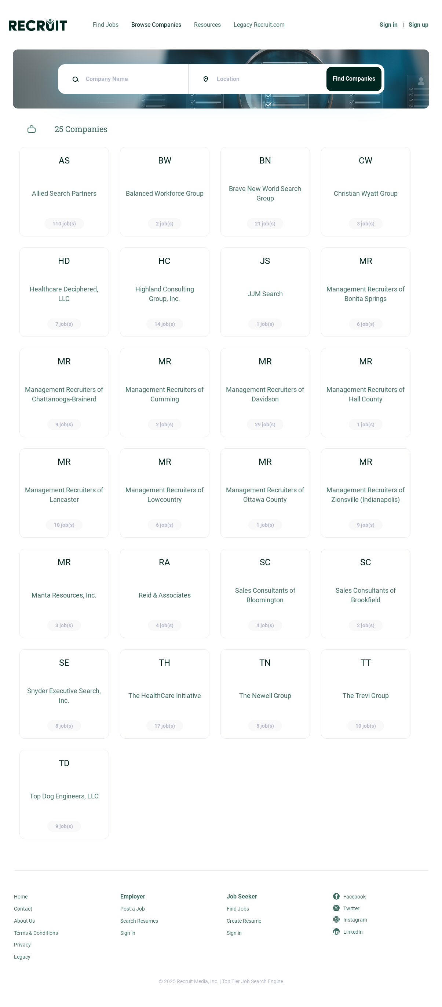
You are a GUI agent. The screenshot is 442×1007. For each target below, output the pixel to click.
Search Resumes (139, 921)
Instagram (355, 920)
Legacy (22, 957)
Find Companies (354, 78)
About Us (24, 921)
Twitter (351, 908)
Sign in (389, 24)
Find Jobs (105, 24)
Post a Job (132, 909)
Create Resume (244, 921)
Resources (207, 24)
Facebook (354, 897)
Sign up (418, 24)
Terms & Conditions (36, 933)
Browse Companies (156, 24)
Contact (23, 909)
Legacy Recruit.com (259, 24)
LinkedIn (353, 932)
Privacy (22, 945)
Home (21, 897)
